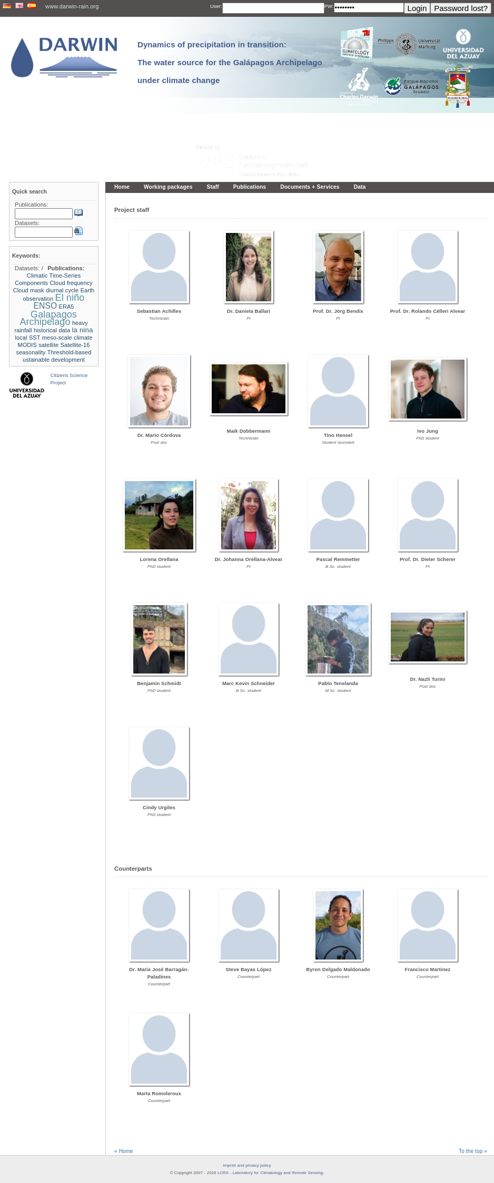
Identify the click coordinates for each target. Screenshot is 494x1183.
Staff (212, 187)
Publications (249, 187)
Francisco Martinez (428, 969)
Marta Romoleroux (159, 1093)
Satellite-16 (75, 345)
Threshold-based (69, 352)
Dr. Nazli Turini (428, 679)
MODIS (27, 345)
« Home (123, 1151)
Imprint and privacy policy (247, 1165)
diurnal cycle (62, 290)
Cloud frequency (71, 283)
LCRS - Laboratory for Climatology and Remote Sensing (270, 1172)
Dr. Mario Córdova (159, 435)
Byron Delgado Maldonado (338, 969)
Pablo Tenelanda (338, 683)
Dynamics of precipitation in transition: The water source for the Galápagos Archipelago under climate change (229, 62)
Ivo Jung (427, 431)
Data (360, 187)
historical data (52, 330)
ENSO (45, 305)
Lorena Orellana (159, 559)
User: (216, 6)
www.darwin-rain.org (71, 6)
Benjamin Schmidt (159, 683)
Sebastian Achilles (159, 311)
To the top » (473, 1151)
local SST (28, 337)
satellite (48, 345)
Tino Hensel (338, 435)
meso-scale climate (67, 337)
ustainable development (54, 359)
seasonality (31, 352)
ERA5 (66, 306)
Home (122, 187)
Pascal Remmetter (338, 559)
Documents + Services (309, 187)
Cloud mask (28, 290)
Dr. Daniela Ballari (248, 311)
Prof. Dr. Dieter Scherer (428, 559)
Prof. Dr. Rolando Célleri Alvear (428, 311)
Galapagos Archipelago (48, 318)
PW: (329, 6)
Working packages (168, 187)
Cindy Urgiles (159, 807)
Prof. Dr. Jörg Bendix (338, 311)
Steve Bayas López (249, 969)
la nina (82, 330)
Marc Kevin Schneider (248, 683)
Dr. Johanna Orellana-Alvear (248, 559)
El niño (70, 297)
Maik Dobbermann (249, 431)
